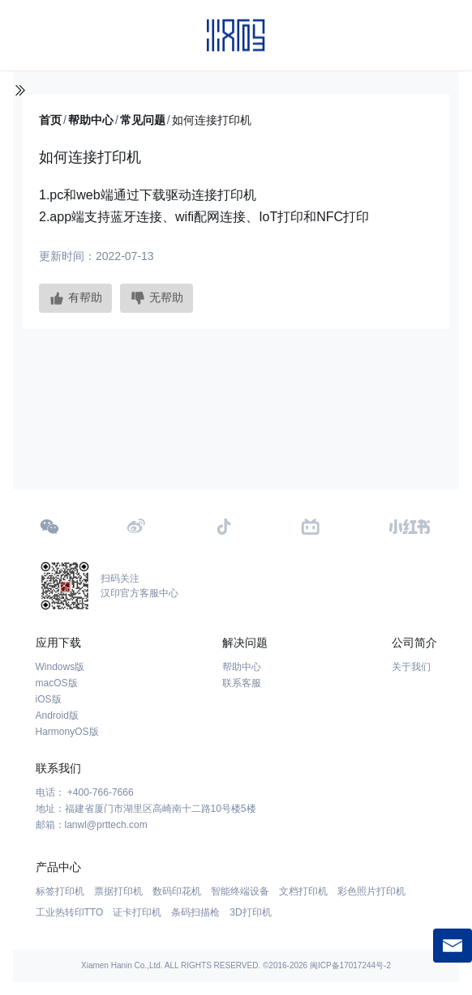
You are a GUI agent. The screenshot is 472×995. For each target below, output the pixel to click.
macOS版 (57, 683)
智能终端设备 (240, 891)
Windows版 (60, 667)
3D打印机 (250, 912)
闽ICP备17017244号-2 (350, 965)
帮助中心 (91, 119)
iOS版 (49, 699)
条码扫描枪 (195, 912)
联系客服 (241, 683)
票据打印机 (118, 891)
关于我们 (411, 667)
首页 (50, 119)
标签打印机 (60, 891)
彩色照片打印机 (371, 891)
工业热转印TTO (70, 912)
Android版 (57, 715)
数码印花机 (176, 891)
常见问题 (142, 119)
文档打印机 (303, 891)
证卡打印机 (137, 912)
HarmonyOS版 (67, 731)
